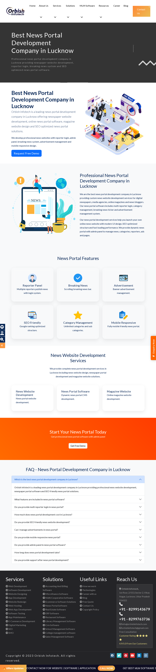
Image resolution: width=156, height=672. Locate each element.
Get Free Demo (78, 445)
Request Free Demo (26, 153)
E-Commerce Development (20, 621)
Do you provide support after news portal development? (41, 560)
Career (116, 5)
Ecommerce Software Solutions (59, 601)
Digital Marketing (16, 625)
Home (32, 5)
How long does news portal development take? (37, 552)
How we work (88, 586)
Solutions (70, 11)
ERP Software (51, 613)
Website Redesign (16, 601)
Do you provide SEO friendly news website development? (42, 522)
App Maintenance (16, 617)
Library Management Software (59, 621)
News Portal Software (55, 605)
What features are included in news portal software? (39, 499)
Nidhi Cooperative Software (58, 597)
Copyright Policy (89, 609)
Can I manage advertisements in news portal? (36, 529)
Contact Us (87, 605)
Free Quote (87, 601)
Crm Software (51, 625)
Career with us (88, 594)
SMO (10, 632)
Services (57, 11)
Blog (126, 5)
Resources (104, 11)
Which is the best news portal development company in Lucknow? (46, 479)
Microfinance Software (55, 594)
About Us (43, 11)
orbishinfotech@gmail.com (135, 628)
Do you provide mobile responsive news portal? (37, 537)
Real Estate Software (54, 609)
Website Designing (16, 594)
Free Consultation (128, 631)
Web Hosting (14, 605)
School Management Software (59, 629)
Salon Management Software (58, 636)
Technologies (87, 590)
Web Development (16, 586)
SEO (9, 629)
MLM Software (87, 11)
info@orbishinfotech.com (134, 624)
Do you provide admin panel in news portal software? (40, 544)
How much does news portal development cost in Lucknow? (43, 514)
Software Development (18, 590)
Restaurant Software (54, 617)
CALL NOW (101, 668)
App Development (16, 597)
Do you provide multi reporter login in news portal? (39, 507)
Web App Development (18, 609)
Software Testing (15, 613)
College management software (59, 632)
